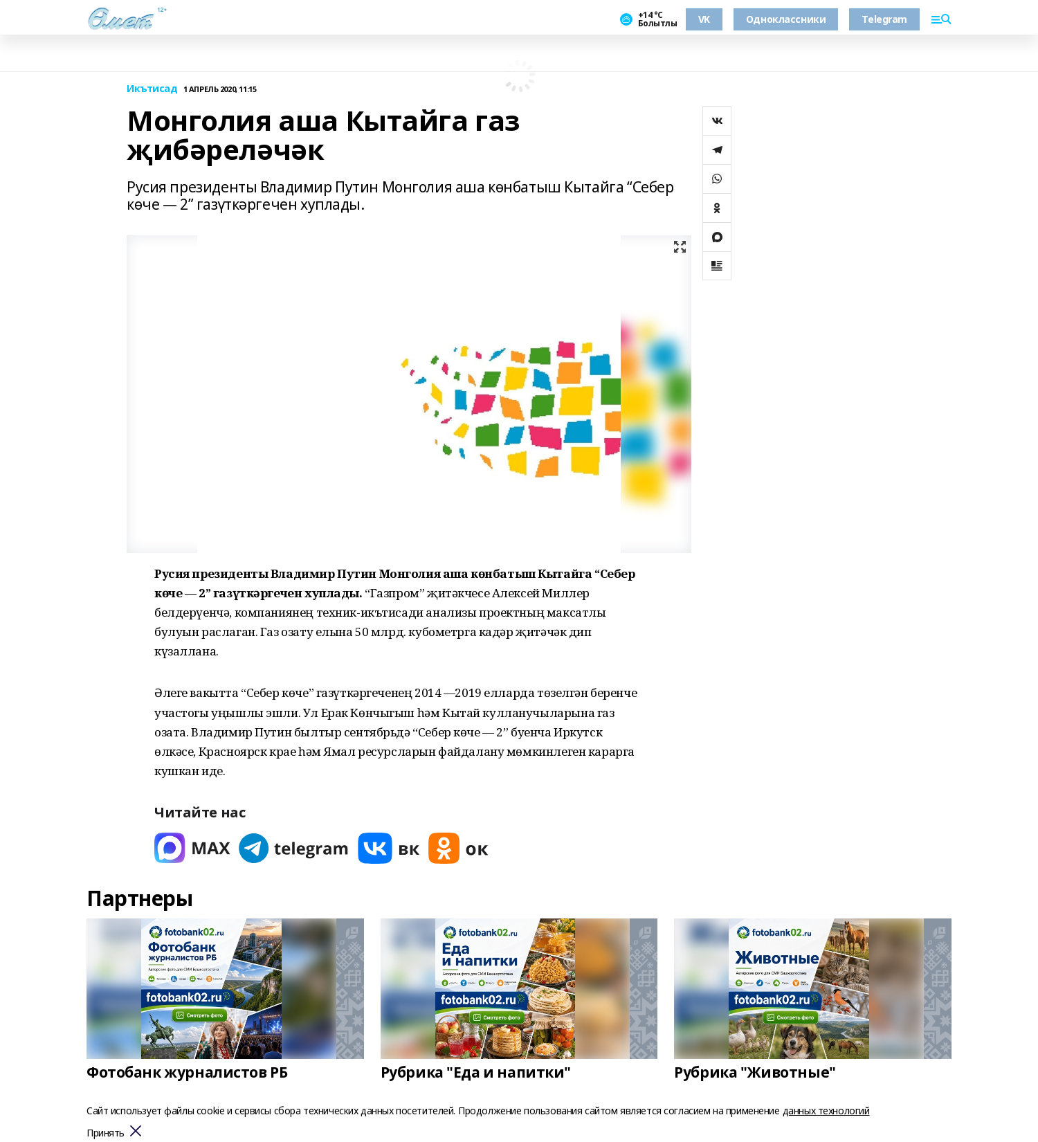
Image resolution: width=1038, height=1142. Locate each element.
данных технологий (826, 1110)
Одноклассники (786, 19)
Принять (105, 1133)
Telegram (884, 19)
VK (704, 19)
